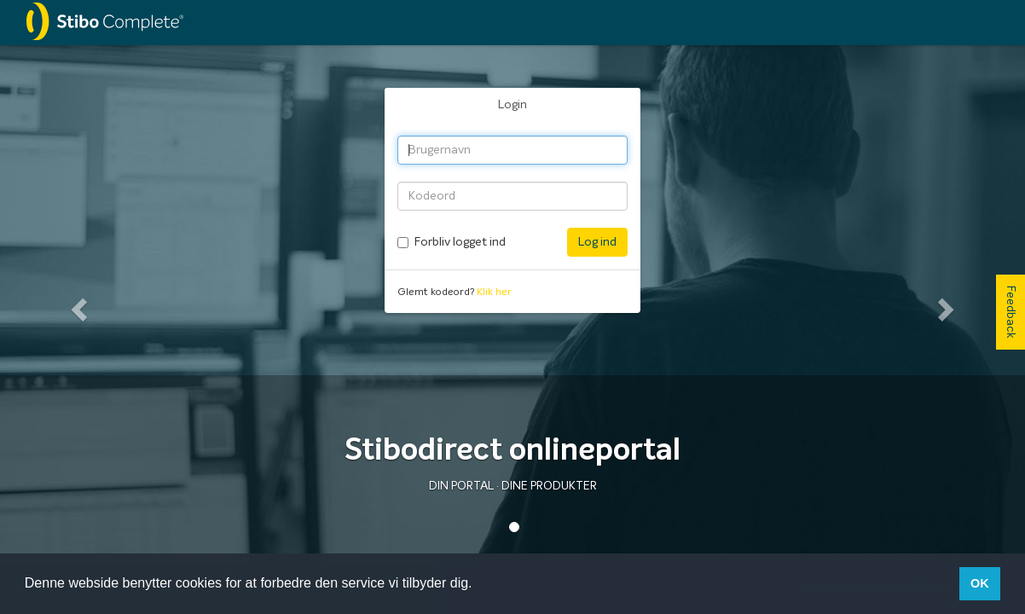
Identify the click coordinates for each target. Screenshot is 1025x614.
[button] (76, 304)
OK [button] (979, 583)
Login (512, 105)
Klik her (494, 292)
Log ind (597, 242)
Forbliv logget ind (460, 242)
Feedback (1010, 312)
